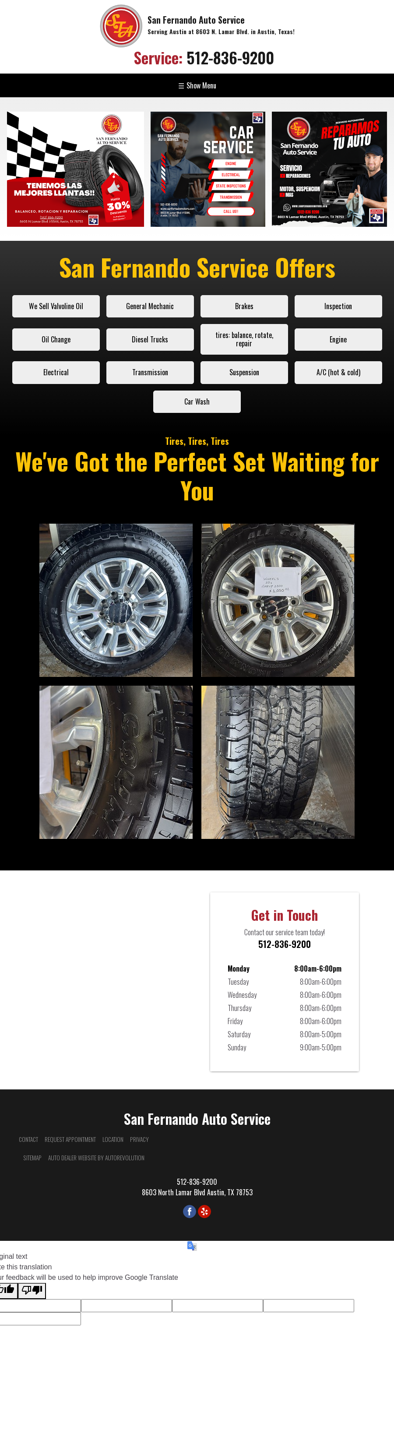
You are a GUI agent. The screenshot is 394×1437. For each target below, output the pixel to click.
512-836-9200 (204, 57)
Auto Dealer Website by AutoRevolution (96, 1157)
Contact (28, 1139)
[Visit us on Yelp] (204, 1211)
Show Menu (197, 85)
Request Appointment (70, 1139)
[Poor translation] (32, 1291)
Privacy (139, 1139)
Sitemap (32, 1157)
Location (112, 1139)
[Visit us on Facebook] (189, 1211)
